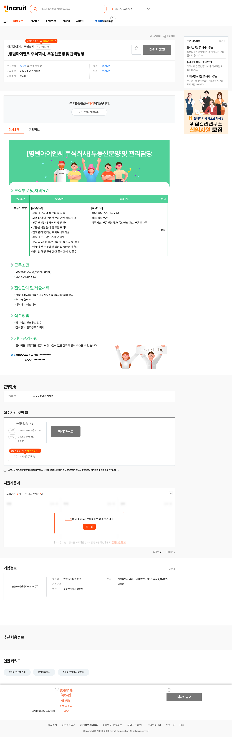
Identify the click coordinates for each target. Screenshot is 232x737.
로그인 (68, 519)
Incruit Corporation (119, 731)
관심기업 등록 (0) (25, 457)
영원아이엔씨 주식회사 (20, 47)
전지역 (50, 396)
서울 (35, 396)
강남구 (43, 396)
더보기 (171, 569)
